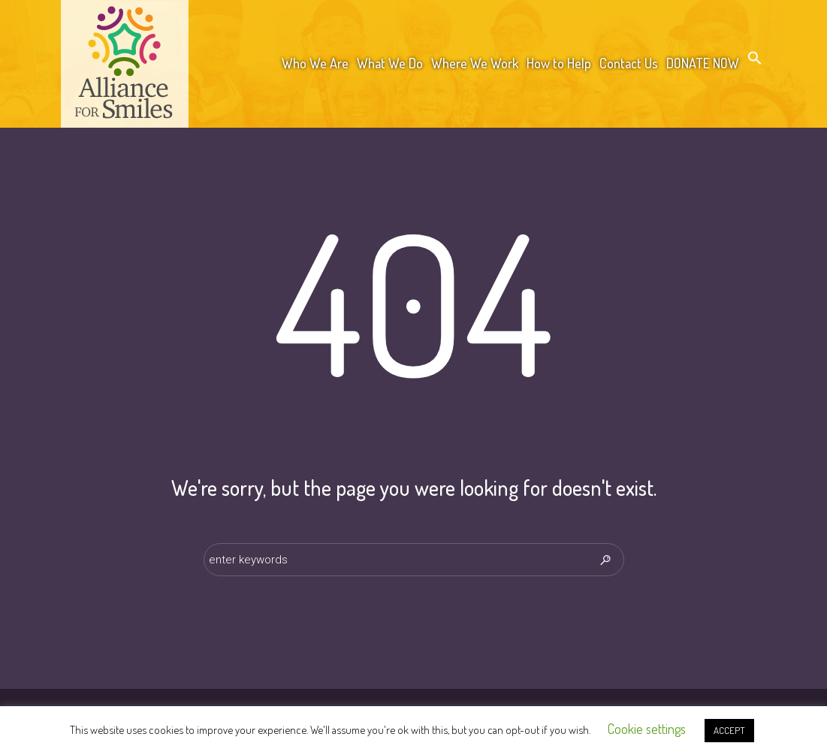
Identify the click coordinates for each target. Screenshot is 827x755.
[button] (755, 60)
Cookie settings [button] (647, 728)
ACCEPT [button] (729, 730)
